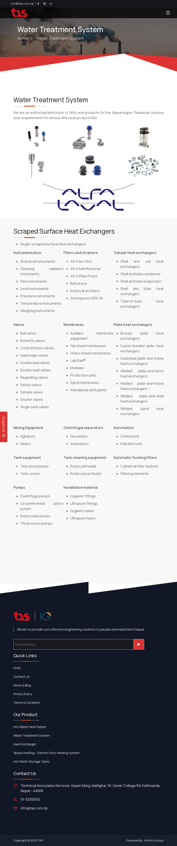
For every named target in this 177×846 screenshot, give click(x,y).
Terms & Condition (26, 702)
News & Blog (22, 685)
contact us (21, 677)
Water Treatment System (60, 38)
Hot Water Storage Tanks (31, 761)
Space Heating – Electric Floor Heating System (46, 753)
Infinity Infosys (154, 840)
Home (22, 38)
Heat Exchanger (24, 744)
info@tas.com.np (22, 3)
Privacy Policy (22, 694)
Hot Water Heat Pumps (29, 727)
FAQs (17, 668)
